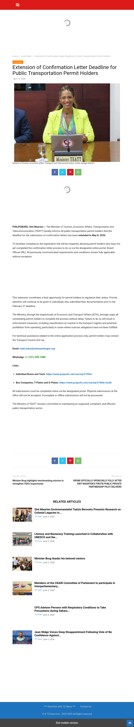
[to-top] (130, 721)
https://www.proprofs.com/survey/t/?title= (69, 374)
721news (38, 516)
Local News (26, 56)
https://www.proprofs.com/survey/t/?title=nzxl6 (85, 382)
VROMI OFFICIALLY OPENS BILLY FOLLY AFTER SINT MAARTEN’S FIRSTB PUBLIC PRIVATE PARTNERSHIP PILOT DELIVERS (97, 483)
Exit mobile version (67, 722)
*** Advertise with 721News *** (60, 706)
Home (15, 56)
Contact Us (85, 706)
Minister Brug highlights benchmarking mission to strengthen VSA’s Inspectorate (38, 482)
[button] (18, 5)
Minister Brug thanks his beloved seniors (60, 558)
